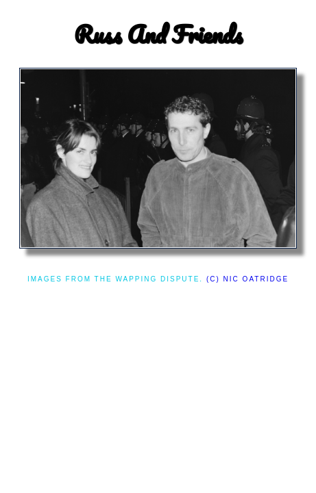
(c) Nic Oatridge (247, 279)
